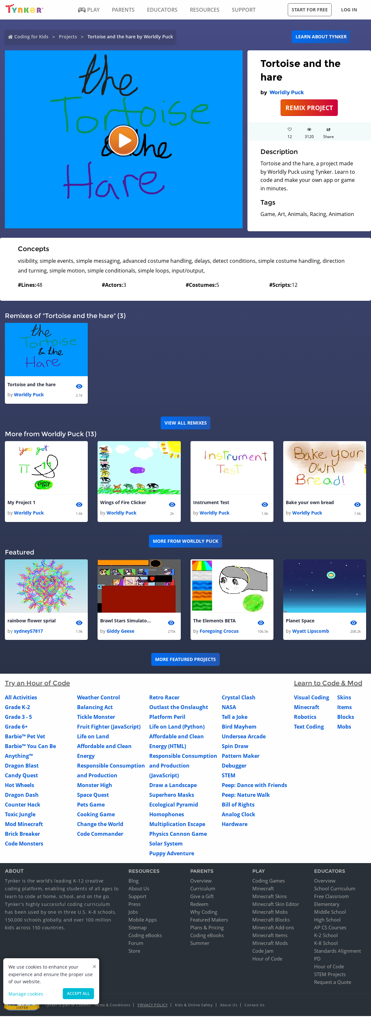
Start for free (310, 9)
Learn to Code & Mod (328, 685)
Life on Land (93, 738)
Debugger (234, 767)
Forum (135, 945)
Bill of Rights (238, 806)
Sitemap (137, 929)
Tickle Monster (96, 718)
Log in (349, 9)
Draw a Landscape (173, 786)
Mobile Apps (142, 921)
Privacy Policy (152, 1006)
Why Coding (203, 913)
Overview (201, 882)
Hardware (234, 825)
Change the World (100, 825)
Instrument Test (211, 503)
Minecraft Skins (269, 898)
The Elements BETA (214, 622)
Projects (68, 36)
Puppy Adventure (171, 855)
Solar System (166, 845)
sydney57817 (28, 633)
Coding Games (268, 882)
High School (327, 921)
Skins (344, 699)
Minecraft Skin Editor (275, 906)
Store (134, 952)
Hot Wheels (19, 786)
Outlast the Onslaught (178, 708)
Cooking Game (96, 816)
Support (137, 898)
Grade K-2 (17, 708)
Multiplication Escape (177, 825)
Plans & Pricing (207, 929)
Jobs (133, 913)
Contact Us (254, 1006)
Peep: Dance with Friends (254, 786)
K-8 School (326, 945)
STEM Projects (330, 976)
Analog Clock (238, 816)
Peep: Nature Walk (246, 796)
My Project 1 (21, 503)
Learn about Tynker (321, 36)
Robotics (305, 718)
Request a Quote (332, 984)
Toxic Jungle (20, 816)
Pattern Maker (240, 757)
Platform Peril (167, 718)
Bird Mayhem (239, 728)
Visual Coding (311, 699)
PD (317, 960)
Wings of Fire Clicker (123, 503)
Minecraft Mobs (270, 913)
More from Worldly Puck (185, 542)
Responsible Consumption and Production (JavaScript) (183, 767)
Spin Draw (235, 747)
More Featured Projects (185, 661)
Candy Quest (21, 777)
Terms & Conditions (112, 1006)
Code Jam (262, 952)
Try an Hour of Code (37, 685)
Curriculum (202, 890)
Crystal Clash (239, 699)
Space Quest (93, 796)
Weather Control (98, 699)
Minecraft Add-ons (273, 929)
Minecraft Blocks (271, 921)
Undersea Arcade (244, 738)
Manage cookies (25, 994)
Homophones (166, 816)
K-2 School (326, 937)
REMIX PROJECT (309, 108)
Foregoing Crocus (219, 633)
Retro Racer (164, 699)
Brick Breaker (22, 835)
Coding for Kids (31, 36)
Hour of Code (267, 960)
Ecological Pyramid (173, 806)
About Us (138, 890)
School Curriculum (334, 890)
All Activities (21, 699)
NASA (229, 708)
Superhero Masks (171, 796)
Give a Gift (202, 898)
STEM (228, 777)
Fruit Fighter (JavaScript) (108, 728)
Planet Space (300, 622)
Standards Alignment (337, 952)
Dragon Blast (22, 767)
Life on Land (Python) (177, 728)
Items (344, 708)
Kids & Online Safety (194, 1006)
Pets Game (91, 806)
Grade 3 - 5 (18, 718)
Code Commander (100, 835)
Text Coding (309, 728)
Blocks (345, 718)
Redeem (199, 906)
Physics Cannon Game (178, 835)
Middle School (330, 913)
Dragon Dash (22, 796)
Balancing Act (95, 708)
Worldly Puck (287, 92)
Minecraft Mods (270, 945)
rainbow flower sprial (31, 622)
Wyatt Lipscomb (310, 633)
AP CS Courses (330, 929)
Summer (199, 945)
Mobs (344, 728)
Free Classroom (331, 898)
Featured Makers (209, 921)
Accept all (78, 993)
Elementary (326, 906)
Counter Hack (22, 806)
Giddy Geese (120, 633)
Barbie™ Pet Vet (25, 738)
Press (134, 906)
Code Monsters (24, 845)
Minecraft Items (269, 937)
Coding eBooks (145, 937)
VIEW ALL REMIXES (186, 423)
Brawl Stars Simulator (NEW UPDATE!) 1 (126, 622)
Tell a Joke (234, 718)
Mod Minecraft (24, 825)
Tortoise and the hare (31, 385)
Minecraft (306, 708)
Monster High (94, 786)
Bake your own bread (310, 503)
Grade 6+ (16, 728)
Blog (133, 882)
